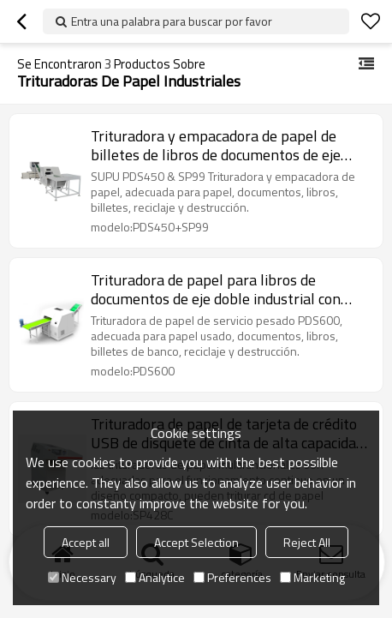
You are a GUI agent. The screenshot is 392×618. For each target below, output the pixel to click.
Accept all (86, 542)
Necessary (82, 577)
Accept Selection (196, 542)
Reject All (306, 542)
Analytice (155, 577)
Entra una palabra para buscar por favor (171, 21)
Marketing (312, 577)
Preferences (232, 577)
